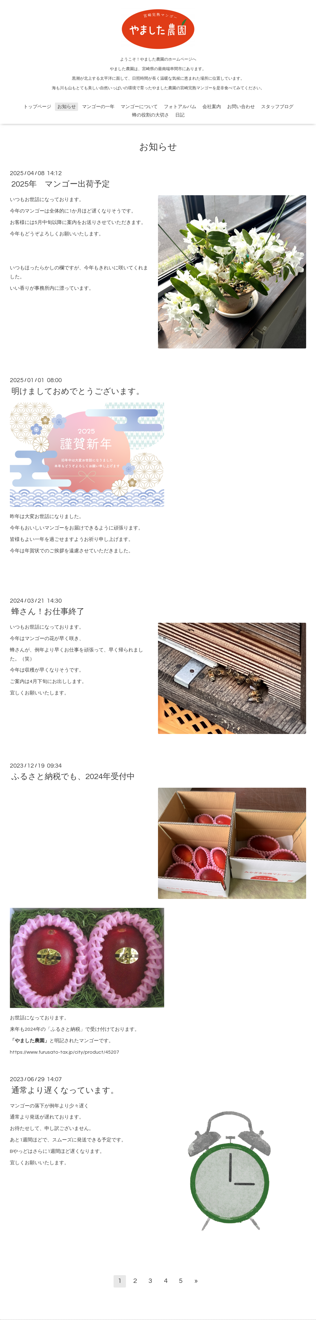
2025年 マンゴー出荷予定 (60, 184)
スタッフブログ (277, 106)
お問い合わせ (241, 106)
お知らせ (66, 106)
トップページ (37, 106)
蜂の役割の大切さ (150, 115)
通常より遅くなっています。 (64, 1090)
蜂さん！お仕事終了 (48, 612)
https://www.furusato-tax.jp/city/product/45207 (64, 1052)
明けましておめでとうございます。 (77, 391)
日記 (180, 115)
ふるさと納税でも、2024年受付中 (73, 777)
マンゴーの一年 (98, 106)
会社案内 (211, 106)
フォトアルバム (180, 106)
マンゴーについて (139, 106)
